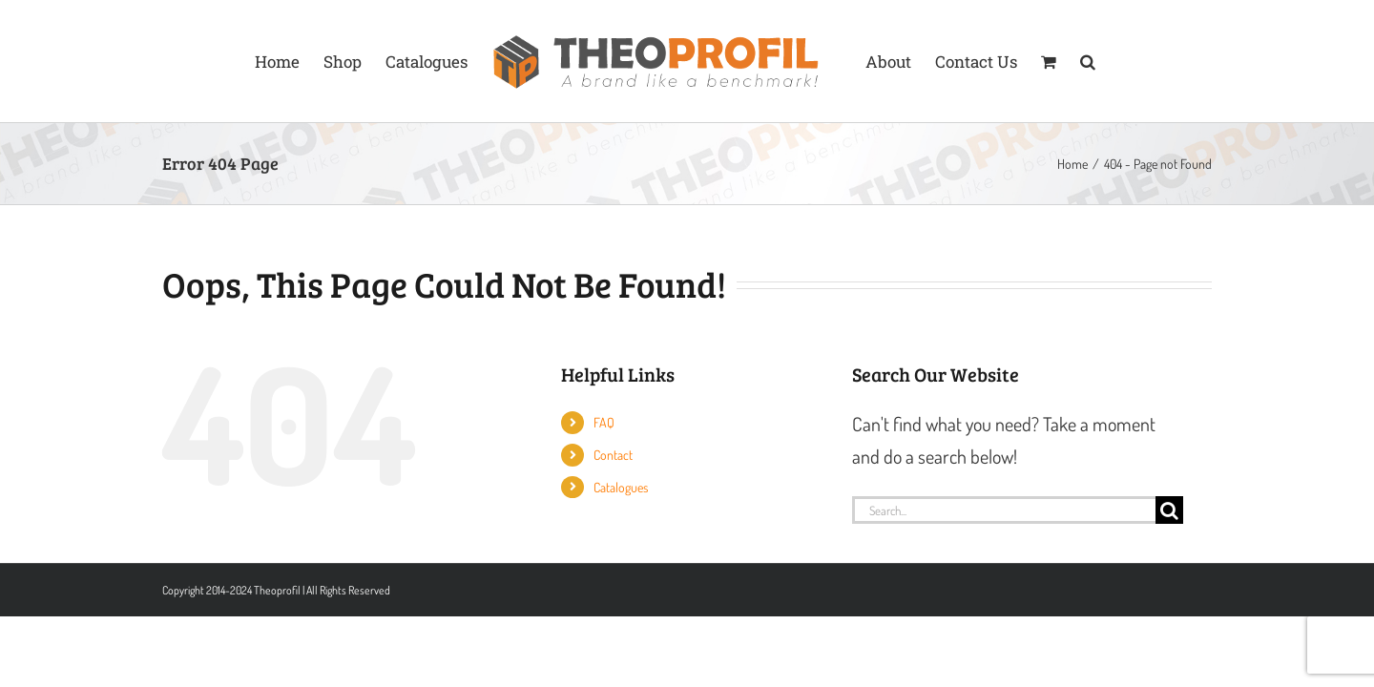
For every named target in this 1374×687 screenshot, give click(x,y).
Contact (613, 455)
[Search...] (1003, 510)
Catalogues (620, 487)
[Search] (1169, 510)
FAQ (603, 422)
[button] (1158, 61)
